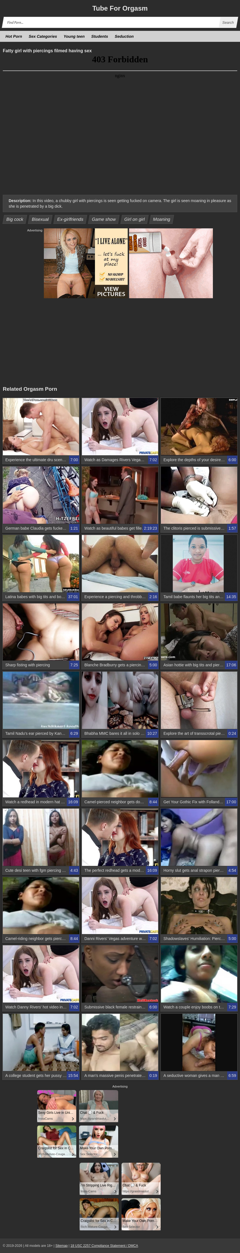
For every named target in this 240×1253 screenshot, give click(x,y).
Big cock (15, 219)
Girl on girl (134, 219)
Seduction (124, 36)
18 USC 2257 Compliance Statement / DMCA (104, 1246)
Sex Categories (43, 36)
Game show (103, 219)
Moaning (161, 219)
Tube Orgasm (120, 8)
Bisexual (40, 219)
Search (228, 22)
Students (100, 36)
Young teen (74, 36)
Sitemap (61, 1246)
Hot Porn (14, 36)
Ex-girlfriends (70, 219)
